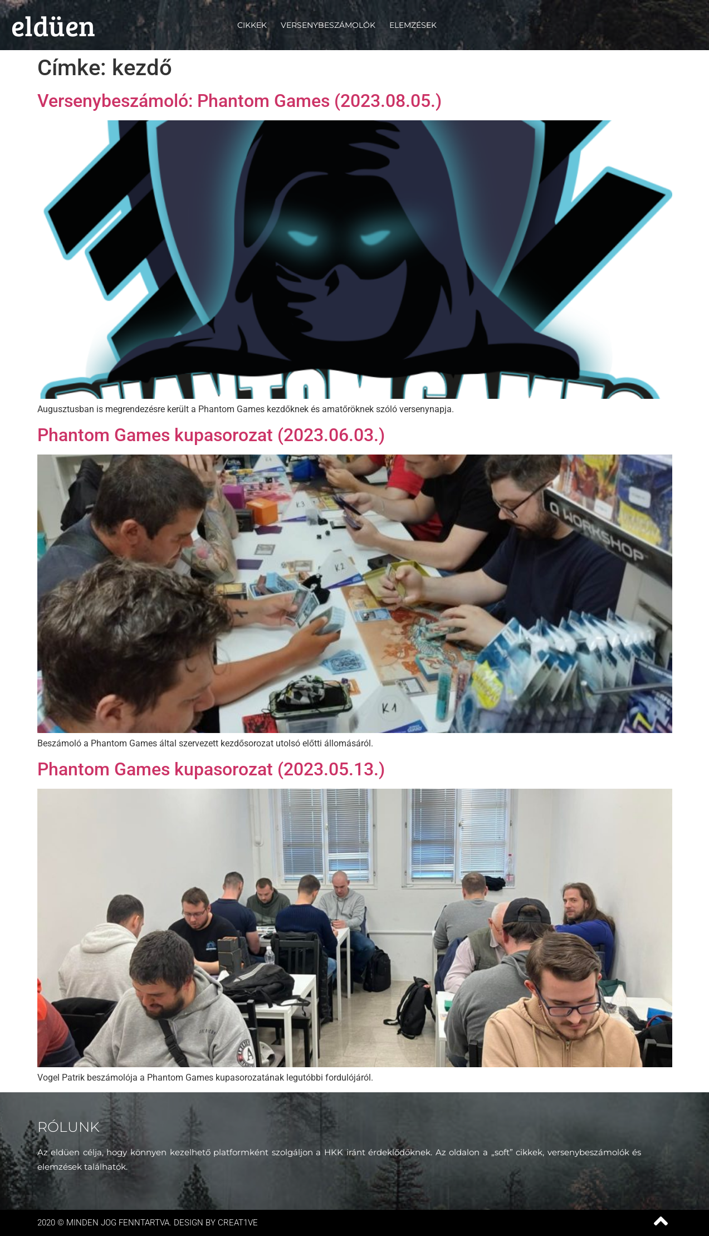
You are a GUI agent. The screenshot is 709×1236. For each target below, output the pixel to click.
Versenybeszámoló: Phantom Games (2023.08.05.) (239, 100)
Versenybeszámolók (328, 25)
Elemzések (413, 25)
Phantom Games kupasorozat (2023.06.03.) (211, 435)
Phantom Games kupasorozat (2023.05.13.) (211, 769)
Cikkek (252, 25)
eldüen (53, 25)
